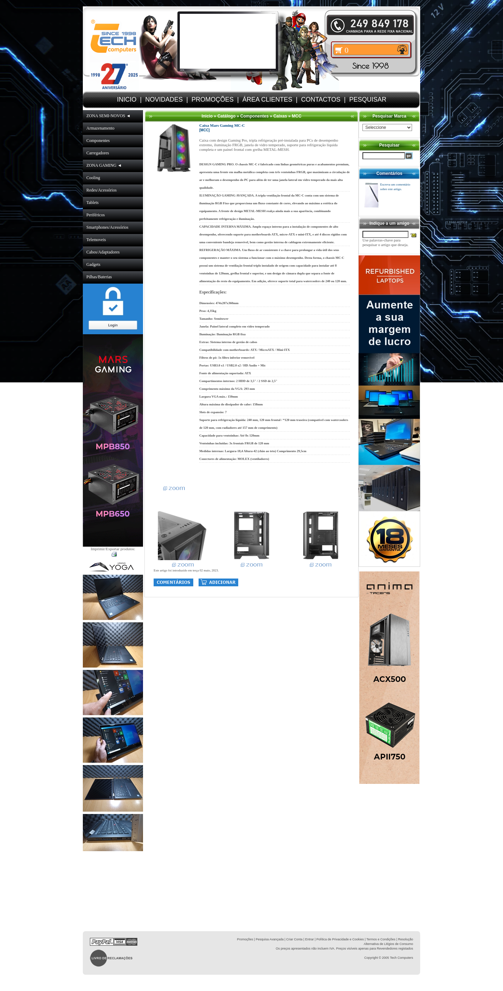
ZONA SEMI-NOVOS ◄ (108, 115)
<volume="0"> (228, 41)
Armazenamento (100, 128)
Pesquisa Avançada (270, 939)
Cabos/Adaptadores (103, 252)
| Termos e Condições (380, 939)
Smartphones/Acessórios (107, 227)
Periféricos (95, 214)
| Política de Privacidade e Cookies (339, 939)
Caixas (280, 116)
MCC (296, 116)
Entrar (309, 939)
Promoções (245, 939)
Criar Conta (294, 939)
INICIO (127, 99)
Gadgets (93, 264)
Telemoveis (96, 239)
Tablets (92, 202)
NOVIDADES (164, 99)
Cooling (93, 177)
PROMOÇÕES (213, 99)
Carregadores (97, 152)
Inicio (206, 116)
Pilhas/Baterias (99, 276)
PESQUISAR (367, 99)
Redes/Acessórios (101, 190)
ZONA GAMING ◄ (104, 165)
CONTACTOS (320, 99)
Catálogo (226, 116)
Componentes (98, 140)
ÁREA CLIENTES (267, 99)
